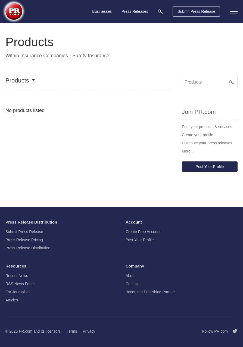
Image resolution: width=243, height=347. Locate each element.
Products (17, 81)
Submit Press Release (196, 11)
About (131, 275)
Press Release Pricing (24, 240)
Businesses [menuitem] (102, 11)
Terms (72, 331)
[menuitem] (160, 11)
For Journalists (17, 292)
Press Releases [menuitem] (135, 11)
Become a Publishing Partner (150, 292)
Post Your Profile (210, 166)
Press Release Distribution (27, 248)
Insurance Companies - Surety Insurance (64, 55)
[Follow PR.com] (233, 331)
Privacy (89, 331)
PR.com (25, 331)
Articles (11, 300)
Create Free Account (143, 232)
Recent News (16, 275)
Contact (132, 284)
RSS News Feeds (20, 284)
